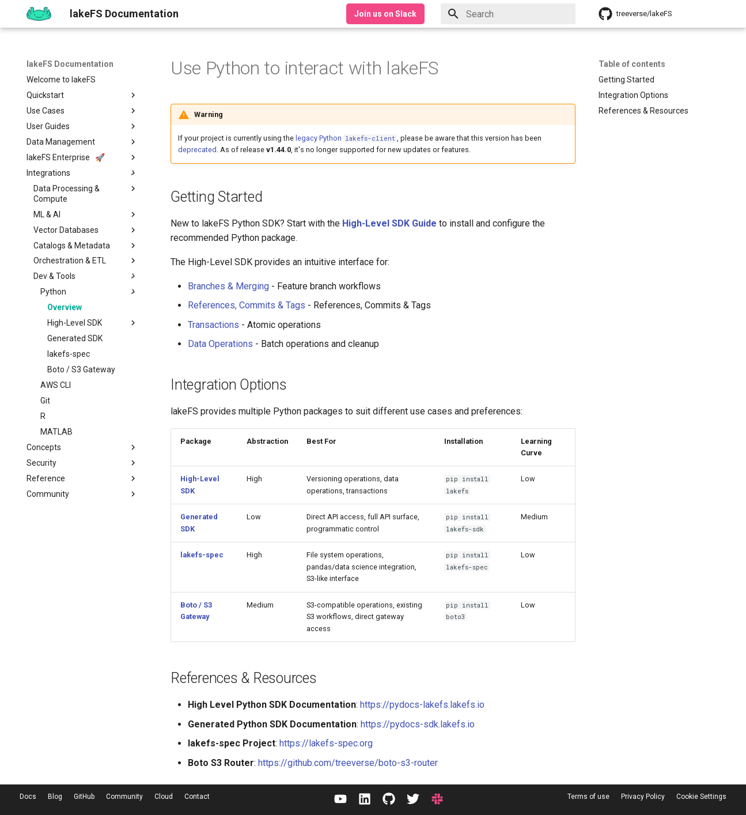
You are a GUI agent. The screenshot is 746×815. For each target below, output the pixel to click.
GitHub (84, 797)
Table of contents (632, 64)
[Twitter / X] (413, 800)
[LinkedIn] (364, 800)
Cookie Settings (701, 797)
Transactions (213, 324)
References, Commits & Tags (246, 305)
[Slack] (437, 800)
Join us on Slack (385, 13)
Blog (55, 797)
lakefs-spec (202, 554)
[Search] (508, 13)
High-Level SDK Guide (389, 223)
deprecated (197, 149)
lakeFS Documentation (69, 64)
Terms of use (588, 797)
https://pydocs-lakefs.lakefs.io (422, 704)
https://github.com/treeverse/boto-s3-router (348, 762)
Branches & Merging (228, 286)
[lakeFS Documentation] (39, 13)
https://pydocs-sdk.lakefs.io (418, 724)
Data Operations (220, 343)
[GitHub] (389, 800)
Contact (197, 797)
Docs (28, 797)
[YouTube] (340, 800)
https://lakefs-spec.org (326, 743)
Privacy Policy (643, 797)
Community (124, 797)
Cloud (163, 797)
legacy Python (346, 138)
